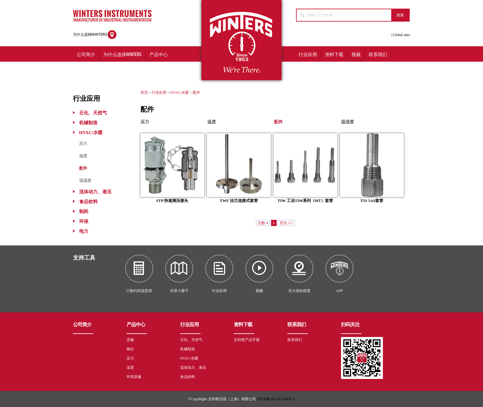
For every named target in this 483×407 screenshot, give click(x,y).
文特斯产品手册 (247, 340)
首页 (144, 92)
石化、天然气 (93, 112)
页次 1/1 (286, 223)
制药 (83, 211)
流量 (130, 340)
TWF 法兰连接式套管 (239, 200)
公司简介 (86, 54)
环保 (83, 221)
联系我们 (378, 54)
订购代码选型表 (139, 291)
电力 (83, 231)
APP (339, 291)
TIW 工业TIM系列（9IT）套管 (305, 200)
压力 (83, 143)
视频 (356, 54)
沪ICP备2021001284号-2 (276, 399)
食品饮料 (88, 201)
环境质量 (134, 377)
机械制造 (88, 122)
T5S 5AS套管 (372, 200)
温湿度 (85, 180)
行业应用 (307, 54)
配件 (83, 168)
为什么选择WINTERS (95, 34)
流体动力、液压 (95, 191)
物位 (130, 349)
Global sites (401, 35)
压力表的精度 (299, 291)
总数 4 (263, 223)
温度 (83, 156)
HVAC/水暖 (91, 132)
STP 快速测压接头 (172, 200)
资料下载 (334, 54)
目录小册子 (179, 291)
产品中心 (158, 54)
